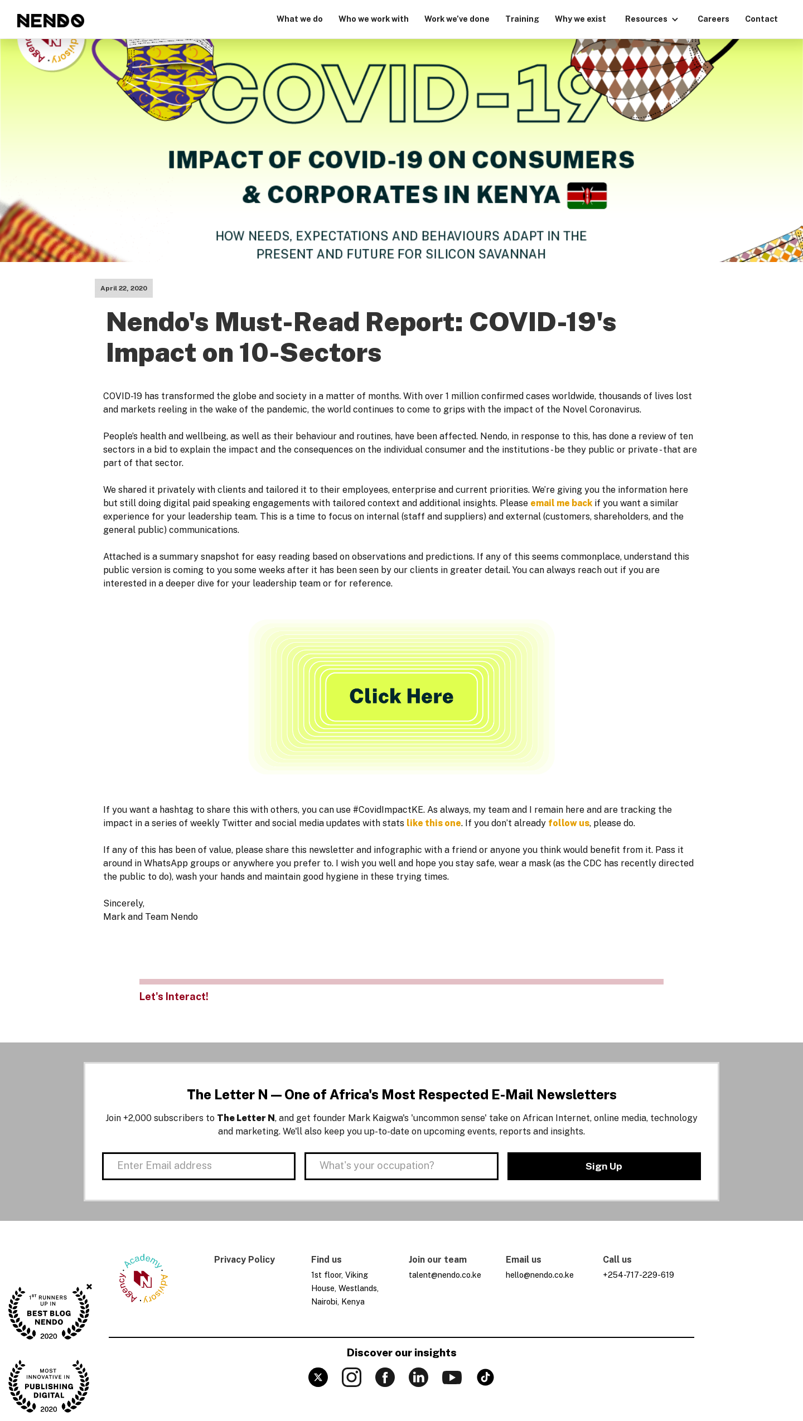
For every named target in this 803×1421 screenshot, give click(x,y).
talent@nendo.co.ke (445, 1274)
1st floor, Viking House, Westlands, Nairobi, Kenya (345, 1288)
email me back (561, 503)
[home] (50, 20)
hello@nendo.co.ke (540, 1274)
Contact (761, 18)
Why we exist (580, 18)
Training (522, 18)
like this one (434, 823)
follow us (568, 823)
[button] (652, 17)
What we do (300, 18)
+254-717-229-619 (638, 1274)
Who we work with (373, 18)
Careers (713, 18)
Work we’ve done (457, 18)
